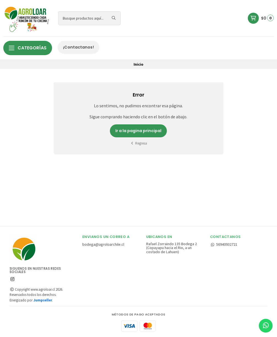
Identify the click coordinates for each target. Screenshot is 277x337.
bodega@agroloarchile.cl (103, 244)
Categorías (28, 48)
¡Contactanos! (78, 47)
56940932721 (223, 244)
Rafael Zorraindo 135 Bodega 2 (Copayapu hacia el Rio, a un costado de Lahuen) (171, 248)
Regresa (138, 143)
